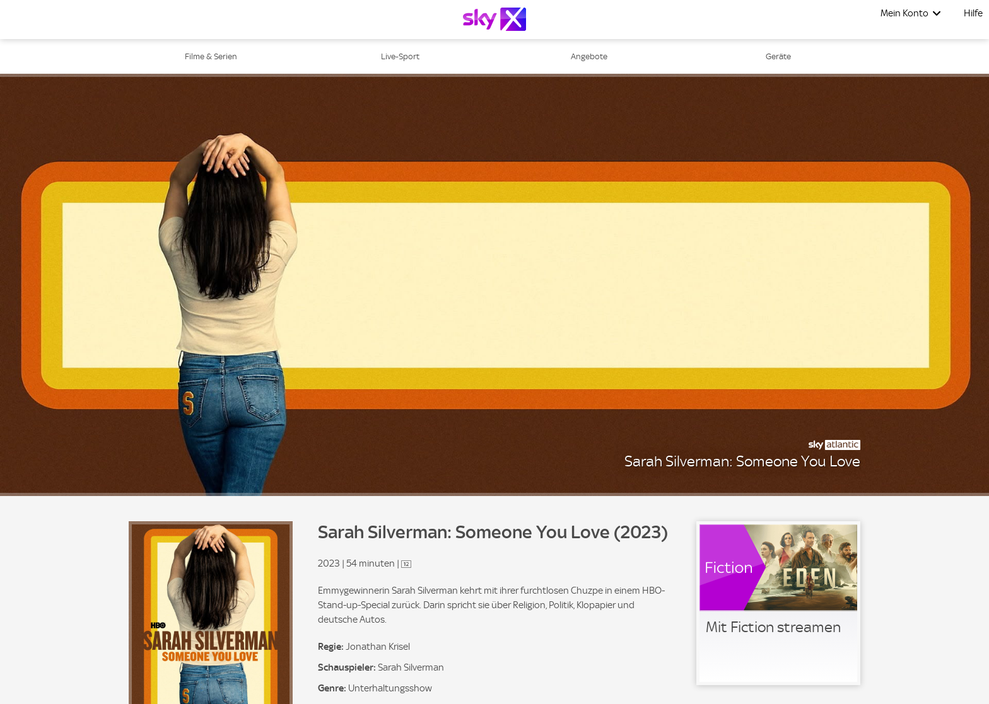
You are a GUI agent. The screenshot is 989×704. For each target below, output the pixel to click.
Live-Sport (400, 56)
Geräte (778, 56)
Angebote (589, 56)
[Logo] (494, 19)
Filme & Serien (211, 56)
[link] (778, 603)
